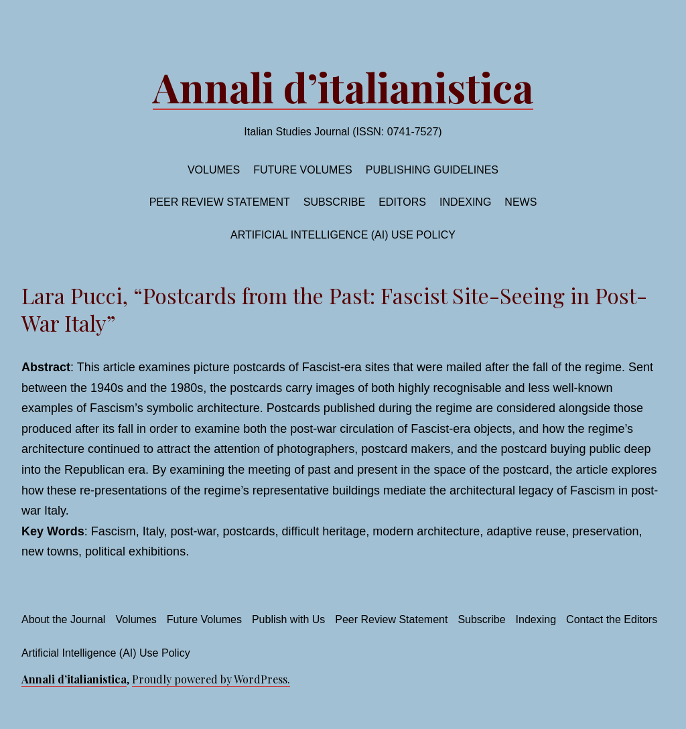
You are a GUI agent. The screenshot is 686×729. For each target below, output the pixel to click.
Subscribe (334, 202)
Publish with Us (288, 619)
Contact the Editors (611, 619)
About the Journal (63, 619)
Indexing (465, 202)
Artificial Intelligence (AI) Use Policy (343, 235)
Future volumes (302, 170)
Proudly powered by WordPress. (211, 679)
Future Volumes (204, 619)
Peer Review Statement (219, 202)
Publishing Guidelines (432, 170)
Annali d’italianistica (343, 86)
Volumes (214, 170)
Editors (402, 202)
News (520, 202)
